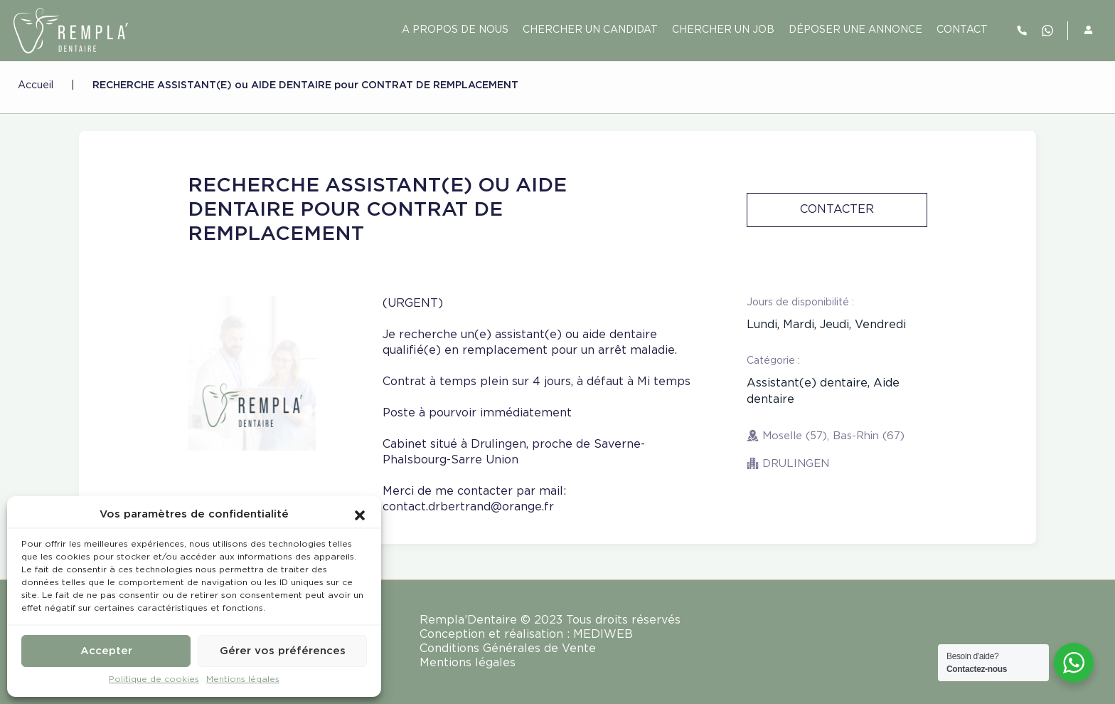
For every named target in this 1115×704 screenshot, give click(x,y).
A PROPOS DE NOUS (455, 30)
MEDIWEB (603, 634)
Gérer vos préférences (283, 651)
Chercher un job (723, 30)
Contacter (837, 209)
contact (962, 30)
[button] (360, 515)
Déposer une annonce (855, 30)
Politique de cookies (154, 679)
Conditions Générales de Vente (508, 648)
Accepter (106, 651)
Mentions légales (242, 679)
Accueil (35, 85)
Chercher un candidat (590, 30)
